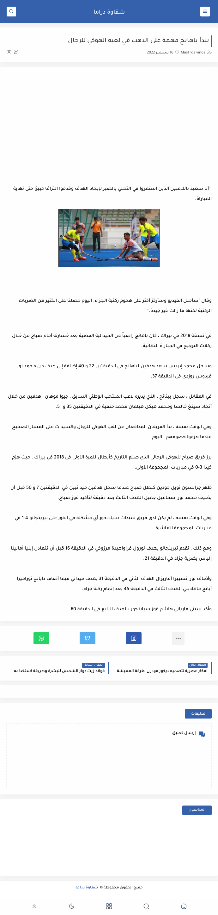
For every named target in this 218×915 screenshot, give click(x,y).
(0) (12, 52)
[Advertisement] (109, 124)
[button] (134, 638)
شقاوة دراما (109, 12)
